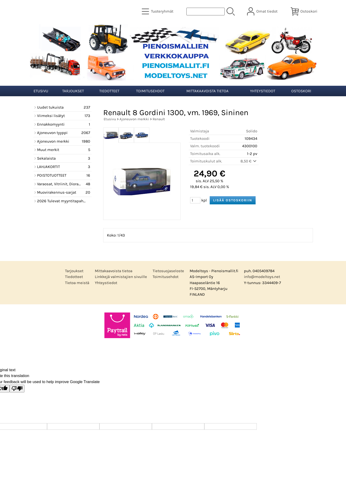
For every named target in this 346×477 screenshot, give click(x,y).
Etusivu (41, 91)
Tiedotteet (109, 91)
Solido (251, 131)
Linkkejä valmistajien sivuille (121, 277)
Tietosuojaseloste (168, 271)
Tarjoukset (73, 91)
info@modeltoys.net (262, 277)
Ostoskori (301, 91)
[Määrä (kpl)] (195, 200)
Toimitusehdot (150, 91)
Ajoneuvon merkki (134, 119)
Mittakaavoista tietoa (207, 91)
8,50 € (248, 161)
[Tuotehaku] (205, 11)
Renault (159, 119)
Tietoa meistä (77, 283)
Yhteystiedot (262, 91)
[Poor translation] (17, 388)
